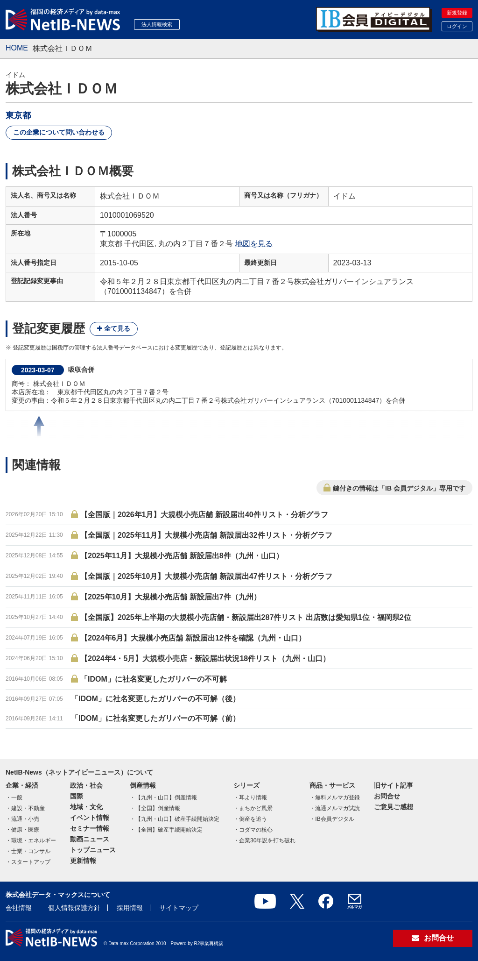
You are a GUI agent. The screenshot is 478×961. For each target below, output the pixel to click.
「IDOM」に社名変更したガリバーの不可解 (153, 679)
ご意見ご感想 (393, 807)
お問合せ (387, 796)
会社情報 (19, 907)
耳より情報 (253, 797)
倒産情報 (143, 785)
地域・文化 (86, 807)
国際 (76, 796)
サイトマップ (178, 907)
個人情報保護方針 (74, 907)
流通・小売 (25, 819)
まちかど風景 (256, 808)
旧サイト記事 (393, 785)
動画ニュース (89, 839)
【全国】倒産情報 (157, 808)
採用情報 (130, 907)
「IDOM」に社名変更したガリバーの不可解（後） (155, 699)
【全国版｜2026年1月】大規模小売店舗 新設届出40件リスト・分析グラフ (204, 515)
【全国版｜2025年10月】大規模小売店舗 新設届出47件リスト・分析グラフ (206, 576)
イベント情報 (89, 817)
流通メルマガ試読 (337, 808)
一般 (16, 797)
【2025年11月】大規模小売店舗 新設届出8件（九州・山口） (181, 556)
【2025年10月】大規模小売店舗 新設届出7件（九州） (170, 597)
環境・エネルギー (33, 840)
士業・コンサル (30, 851)
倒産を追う (253, 819)
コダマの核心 (256, 829)
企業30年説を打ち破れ (267, 840)
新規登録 (457, 12)
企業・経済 (22, 785)
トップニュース (93, 850)
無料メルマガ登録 (337, 797)
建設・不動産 (28, 808)
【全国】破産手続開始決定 (169, 829)
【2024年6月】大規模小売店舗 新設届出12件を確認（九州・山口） (193, 638)
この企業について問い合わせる (59, 132)
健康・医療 (25, 829)
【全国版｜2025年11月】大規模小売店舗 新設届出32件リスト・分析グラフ (206, 535)
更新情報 (83, 860)
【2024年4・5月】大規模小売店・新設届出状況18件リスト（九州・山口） (205, 658)
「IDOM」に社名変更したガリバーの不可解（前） (155, 718)
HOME (17, 48)
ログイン (457, 26)
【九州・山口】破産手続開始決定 (177, 819)
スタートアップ (30, 862)
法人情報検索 (156, 24)
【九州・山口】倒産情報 (166, 797)
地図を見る (254, 244)
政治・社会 (86, 785)
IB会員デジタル (334, 819)
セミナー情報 (89, 828)
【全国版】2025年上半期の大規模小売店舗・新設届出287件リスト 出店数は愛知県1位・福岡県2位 (245, 617)
